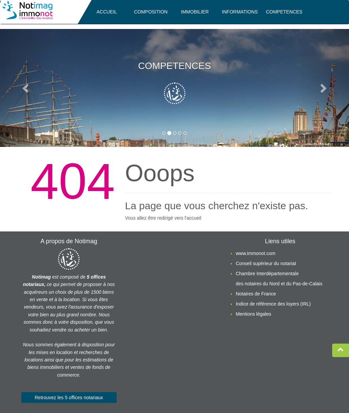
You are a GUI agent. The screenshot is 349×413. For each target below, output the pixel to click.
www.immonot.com (255, 253)
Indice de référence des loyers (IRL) (273, 304)
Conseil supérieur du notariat (266, 263)
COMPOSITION (151, 11)
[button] (26, 88)
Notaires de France (256, 293)
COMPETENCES (284, 11)
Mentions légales (253, 314)
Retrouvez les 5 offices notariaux (69, 397)
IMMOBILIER (195, 11)
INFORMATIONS (240, 11)
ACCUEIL (106, 11)
